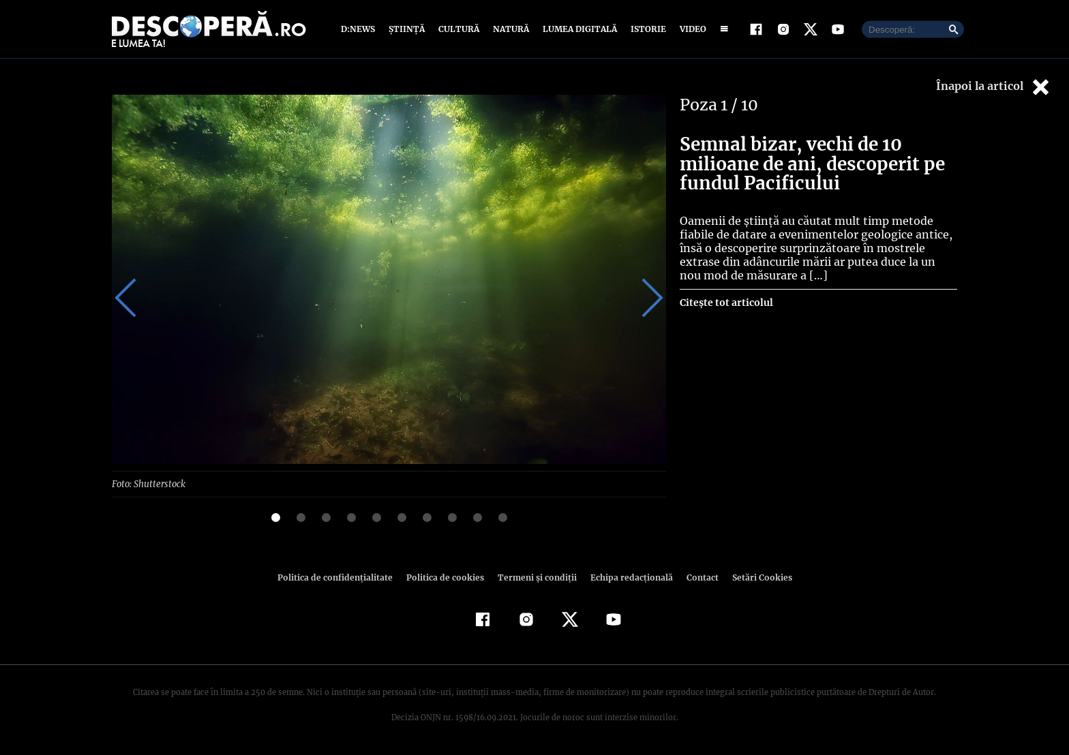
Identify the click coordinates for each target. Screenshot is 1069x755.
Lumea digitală (577, 29)
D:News (360, 29)
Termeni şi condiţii (535, 577)
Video (690, 29)
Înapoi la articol (994, 87)
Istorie (645, 29)
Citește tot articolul (726, 302)
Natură (509, 29)
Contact (696, 577)
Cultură (458, 29)
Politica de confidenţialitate (341, 577)
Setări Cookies (754, 577)
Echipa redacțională (627, 577)
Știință (407, 29)
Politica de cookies (446, 577)
